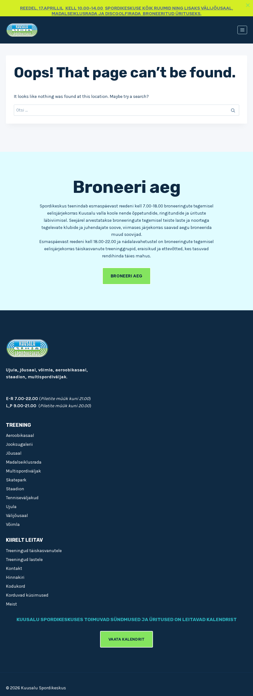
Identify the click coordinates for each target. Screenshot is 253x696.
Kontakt (14, 568)
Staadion (15, 489)
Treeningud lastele (24, 559)
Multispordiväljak (23, 471)
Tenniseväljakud (22, 497)
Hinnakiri (15, 577)
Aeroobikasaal (20, 435)
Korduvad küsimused (27, 595)
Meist (11, 604)
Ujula (11, 506)
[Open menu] (242, 30)
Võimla (13, 524)
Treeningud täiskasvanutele (34, 550)
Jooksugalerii (19, 444)
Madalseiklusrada (24, 462)
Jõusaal (13, 453)
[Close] (248, 5)
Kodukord (15, 586)
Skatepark (16, 480)
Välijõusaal (17, 515)
